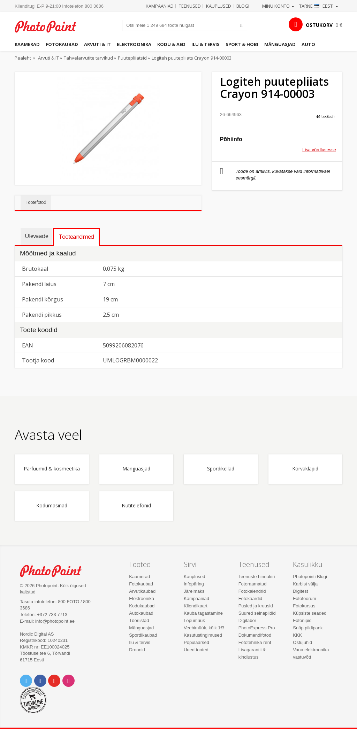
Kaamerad (27, 44)
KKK (297, 635)
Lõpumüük (194, 620)
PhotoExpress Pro (256, 627)
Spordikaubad (143, 635)
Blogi (242, 6)
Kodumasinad (51, 506)
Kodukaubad (141, 605)
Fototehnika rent (254, 642)
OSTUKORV (319, 25)
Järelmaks (194, 591)
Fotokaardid (250, 598)
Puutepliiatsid (132, 58)
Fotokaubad (62, 44)
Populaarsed (196, 642)
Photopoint (49, 26)
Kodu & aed (171, 44)
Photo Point (55, 571)
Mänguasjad (280, 44)
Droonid (137, 649)
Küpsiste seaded (309, 613)
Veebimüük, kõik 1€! (204, 627)
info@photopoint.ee (55, 621)
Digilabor (247, 620)
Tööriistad (139, 620)
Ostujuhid (302, 642)
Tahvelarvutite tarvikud (88, 58)
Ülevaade (36, 236)
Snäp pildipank (307, 627)
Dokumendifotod (255, 635)
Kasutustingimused (203, 635)
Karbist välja (305, 583)
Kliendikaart (195, 605)
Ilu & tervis (205, 44)
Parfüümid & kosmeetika (52, 469)
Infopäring (194, 583)
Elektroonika (134, 44)
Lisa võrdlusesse (319, 149)
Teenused (190, 6)
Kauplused (218, 6)
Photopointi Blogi (310, 576)
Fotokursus (304, 605)
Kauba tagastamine (203, 613)
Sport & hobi (242, 44)
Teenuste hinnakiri (256, 576)
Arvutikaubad (142, 591)
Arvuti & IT (97, 44)
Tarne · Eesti (318, 6)
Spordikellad (220, 469)
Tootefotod (36, 202)
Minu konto (278, 6)
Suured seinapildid (257, 613)
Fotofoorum (304, 598)
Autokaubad (141, 613)
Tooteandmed (76, 236)
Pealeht (23, 58)
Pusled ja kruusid (255, 605)
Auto (308, 44)
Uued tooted (196, 649)
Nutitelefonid (136, 506)
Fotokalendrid (252, 591)
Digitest (300, 591)
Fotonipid (302, 620)
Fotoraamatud (252, 583)
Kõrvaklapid (305, 469)
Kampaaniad (160, 6)
